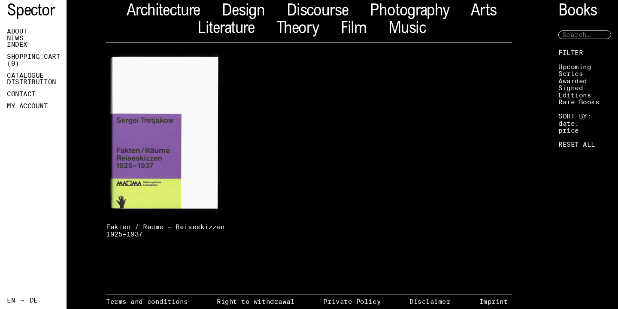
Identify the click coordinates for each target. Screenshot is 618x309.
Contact (21, 94)
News (15, 38)
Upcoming (574, 66)
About (17, 31)
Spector (31, 11)
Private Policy (352, 301)
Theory (297, 29)
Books (577, 11)
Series (570, 73)
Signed (570, 87)
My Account (27, 106)
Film (354, 29)
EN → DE (22, 300)
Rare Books (579, 102)
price (568, 130)
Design (243, 11)
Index (17, 44)
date (566, 123)
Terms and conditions (147, 301)
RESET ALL (576, 144)
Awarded (572, 81)
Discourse (317, 11)
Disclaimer (430, 301)
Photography (409, 11)
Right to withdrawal (255, 301)
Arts (483, 11)
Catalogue (25, 75)
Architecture (163, 11)
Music (407, 29)
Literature (225, 29)
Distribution (31, 82)
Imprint (493, 301)
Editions (574, 95)
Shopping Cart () (33, 60)
